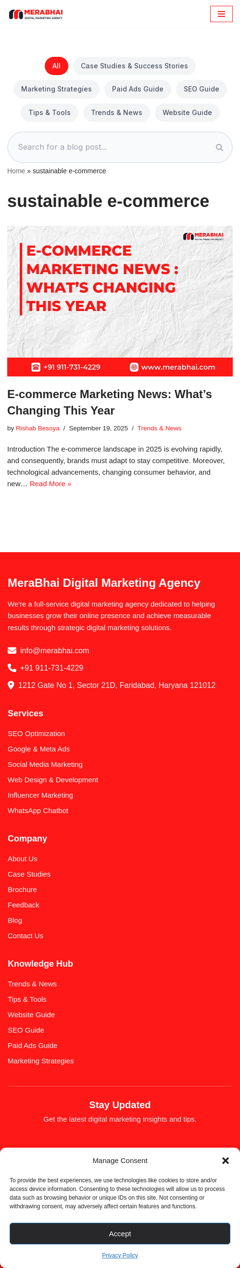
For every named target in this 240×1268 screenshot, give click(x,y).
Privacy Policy (120, 1255)
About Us (23, 858)
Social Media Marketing (45, 764)
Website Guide (187, 112)
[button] (225, 1160)
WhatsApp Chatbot (38, 810)
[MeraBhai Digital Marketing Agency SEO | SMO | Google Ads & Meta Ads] (36, 14)
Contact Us (25, 936)
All (56, 66)
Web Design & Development (53, 780)
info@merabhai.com (54, 651)
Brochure (22, 889)
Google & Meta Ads (39, 749)
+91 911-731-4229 (51, 668)
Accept (120, 1233)
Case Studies (29, 874)
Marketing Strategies (56, 89)
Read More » (51, 483)
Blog (15, 920)
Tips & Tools (49, 112)
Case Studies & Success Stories (134, 66)
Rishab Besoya (38, 428)
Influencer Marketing (40, 795)
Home (16, 171)
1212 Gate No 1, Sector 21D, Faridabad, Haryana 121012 (116, 685)
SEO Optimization (36, 733)
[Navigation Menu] (221, 14)
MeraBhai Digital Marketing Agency (104, 582)
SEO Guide (201, 89)
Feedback (23, 905)
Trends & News (116, 112)
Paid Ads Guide (138, 89)
